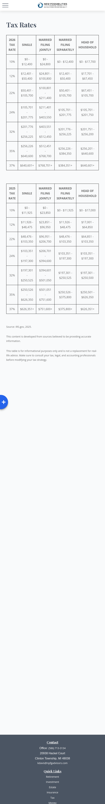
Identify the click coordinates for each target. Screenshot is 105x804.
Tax (52, 797)
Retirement (52, 776)
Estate (52, 787)
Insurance (52, 792)
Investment (52, 782)
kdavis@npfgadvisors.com (52, 763)
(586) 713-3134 (56, 748)
